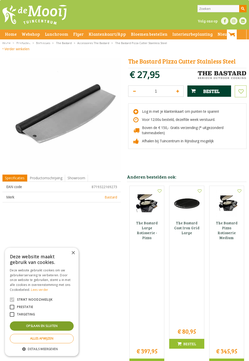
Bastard (111, 197)
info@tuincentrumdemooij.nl (126, 312)
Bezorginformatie (111, 356)
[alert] (42, 302)
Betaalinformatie (136, 356)
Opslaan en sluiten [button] (41, 326)
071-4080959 (126, 307)
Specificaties (15, 178)
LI (243, 21)
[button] (42, 348)
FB (224, 21)
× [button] (73, 253)
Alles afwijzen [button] (42, 338)
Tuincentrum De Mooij (124, 292)
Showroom (76, 178)
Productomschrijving (46, 178)
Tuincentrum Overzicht (199, 356)
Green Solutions (169, 356)
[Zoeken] (222, 8)
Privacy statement (85, 356)
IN (233, 21)
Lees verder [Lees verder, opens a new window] (39, 290)
